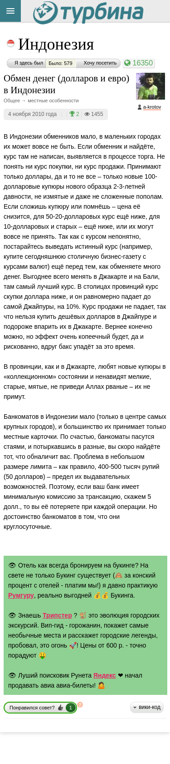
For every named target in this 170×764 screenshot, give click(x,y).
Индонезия (56, 44)
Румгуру (21, 595)
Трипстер (57, 615)
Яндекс (104, 675)
